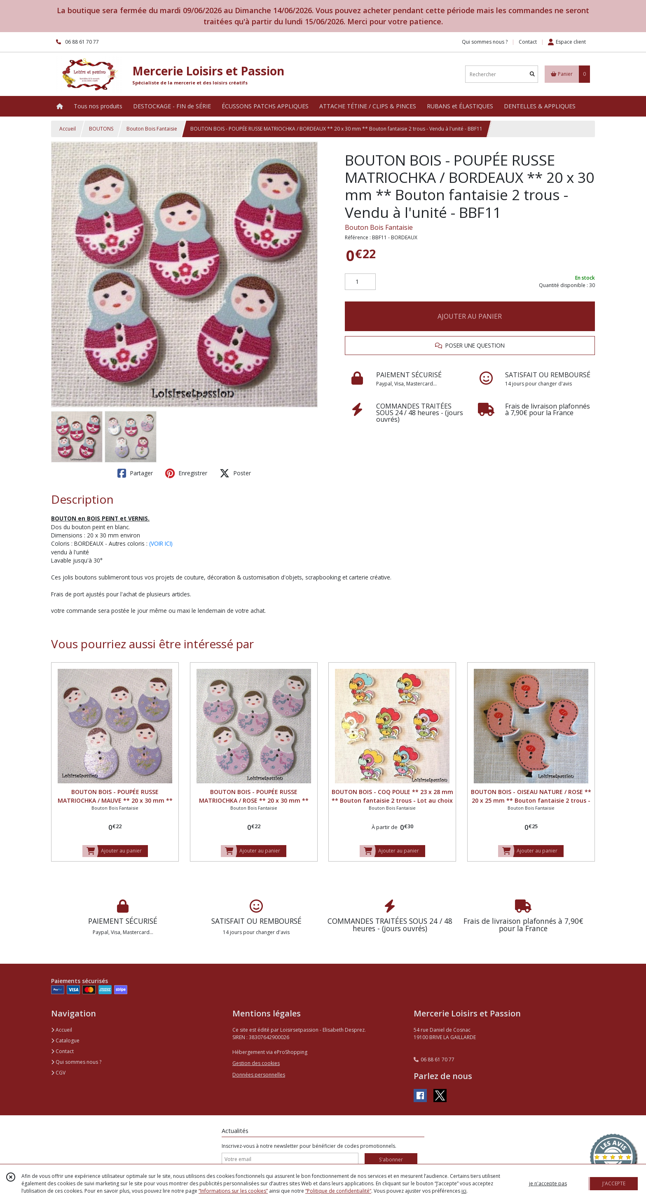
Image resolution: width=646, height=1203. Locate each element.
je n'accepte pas (548, 1183)
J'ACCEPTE (613, 1183)
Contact (528, 41)
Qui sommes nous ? (76, 1061)
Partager (135, 473)
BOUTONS (101, 128)
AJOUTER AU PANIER (470, 316)
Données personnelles (258, 1074)
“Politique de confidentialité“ (338, 1190)
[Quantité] (360, 281)
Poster (235, 473)
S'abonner (391, 1159)
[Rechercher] (532, 74)
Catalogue (65, 1040)
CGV (58, 1072)
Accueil (67, 128)
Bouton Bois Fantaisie (151, 128)
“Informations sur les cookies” (233, 1190)
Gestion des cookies (256, 1063)
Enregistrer (186, 473)
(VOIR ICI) (161, 543)
